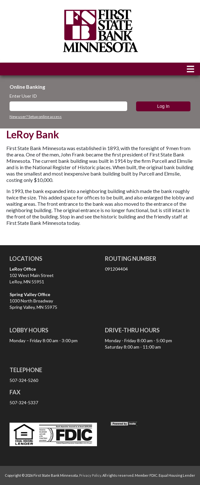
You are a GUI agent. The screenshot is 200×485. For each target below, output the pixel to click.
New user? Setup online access (36, 116)
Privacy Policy (90, 475)
